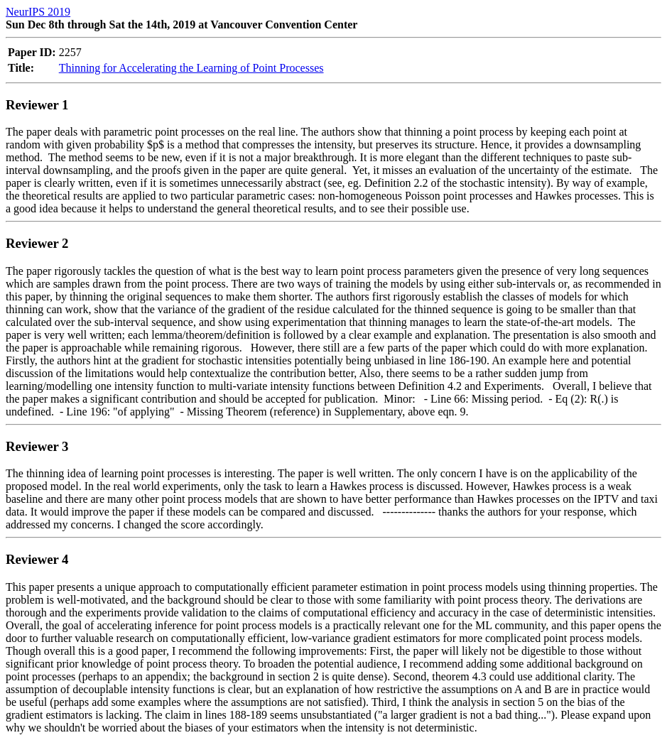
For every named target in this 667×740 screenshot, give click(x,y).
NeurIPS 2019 (38, 12)
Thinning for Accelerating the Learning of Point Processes (191, 68)
